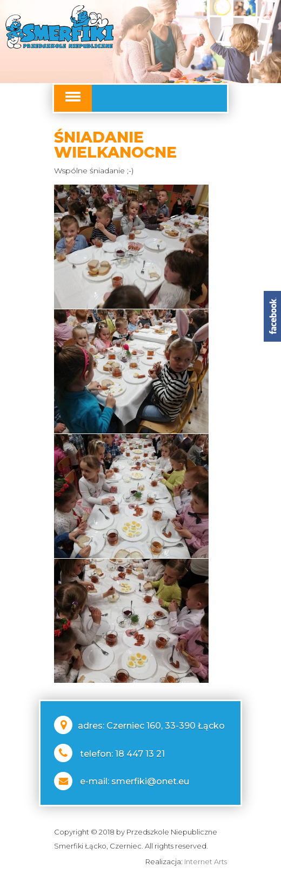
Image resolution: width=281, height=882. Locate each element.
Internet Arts (205, 861)
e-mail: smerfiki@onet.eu (134, 781)
